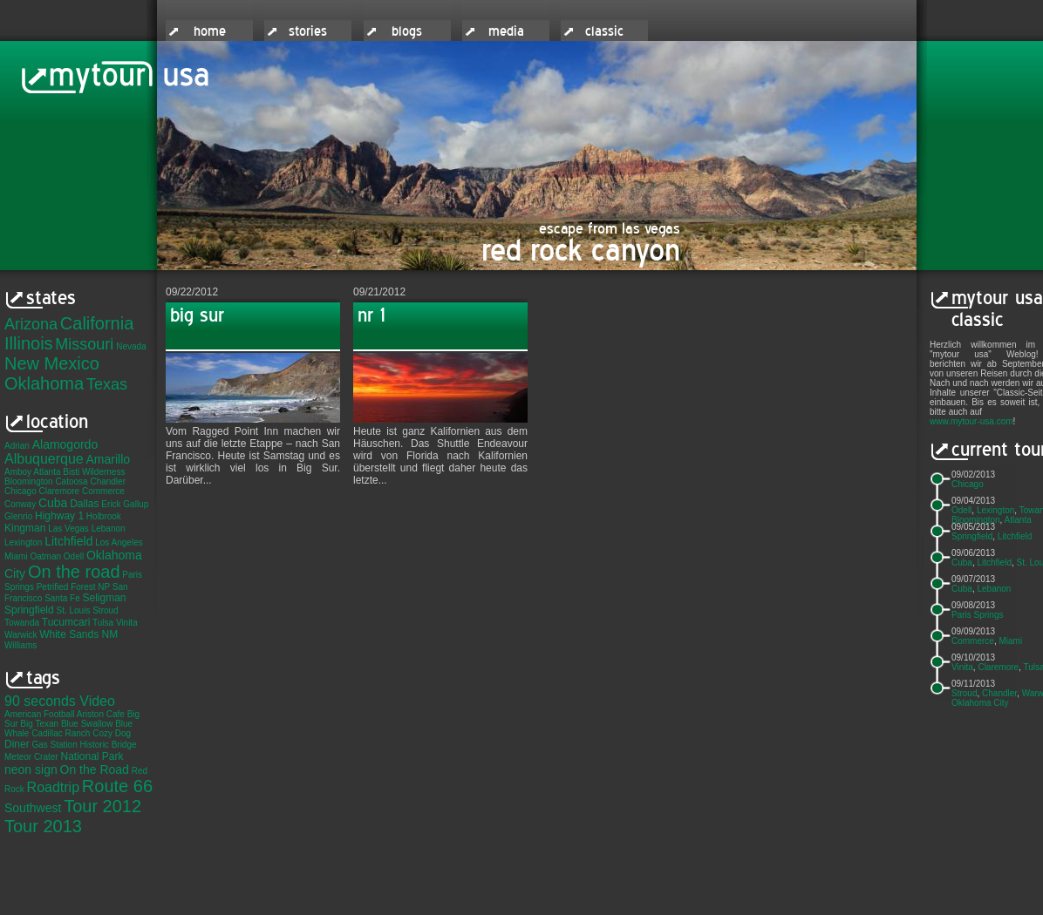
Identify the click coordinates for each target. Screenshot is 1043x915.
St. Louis (73, 610)
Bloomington (28, 481)
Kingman (24, 528)
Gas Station (54, 744)
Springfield (29, 610)
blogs (407, 31)
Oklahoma (44, 383)
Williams (20, 645)
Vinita (127, 622)
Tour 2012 (102, 806)
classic (604, 31)
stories (308, 31)
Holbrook (103, 516)
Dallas (84, 504)
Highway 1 (59, 516)
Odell (74, 556)
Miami (16, 556)
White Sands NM (78, 634)
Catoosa (71, 481)
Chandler (108, 481)
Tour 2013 (43, 826)
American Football (39, 714)
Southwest (32, 808)
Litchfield (68, 541)
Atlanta (46, 472)
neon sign (31, 769)
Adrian (17, 446)
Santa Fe (62, 598)
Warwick (20, 635)
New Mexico (51, 363)
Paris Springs (977, 615)
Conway (20, 504)
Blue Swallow (86, 724)
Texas (106, 384)
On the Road (94, 769)
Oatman (45, 556)
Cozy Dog (111, 733)
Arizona (31, 324)
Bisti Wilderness (94, 472)
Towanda (21, 622)
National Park (91, 756)
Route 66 (117, 786)
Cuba (52, 503)
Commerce (103, 491)
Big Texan (39, 724)
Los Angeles (119, 542)
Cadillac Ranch (60, 733)
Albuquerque (44, 458)
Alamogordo (65, 444)
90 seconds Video (59, 701)
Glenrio (18, 516)
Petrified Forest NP (73, 587)
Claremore (58, 491)
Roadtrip (53, 787)
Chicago (20, 491)
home (210, 31)
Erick (110, 504)
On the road (74, 571)
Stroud (105, 610)
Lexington (23, 542)
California (96, 323)
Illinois (28, 343)
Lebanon (109, 528)
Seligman (104, 598)
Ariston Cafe (101, 714)
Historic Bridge (108, 744)
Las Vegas (68, 528)
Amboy (17, 472)
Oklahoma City (980, 703)
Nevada (131, 346)
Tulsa (102, 622)
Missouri (84, 344)
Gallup (135, 504)
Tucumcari (66, 622)
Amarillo (108, 459)
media (506, 31)
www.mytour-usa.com (971, 421)
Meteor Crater (31, 757)
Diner (17, 744)
